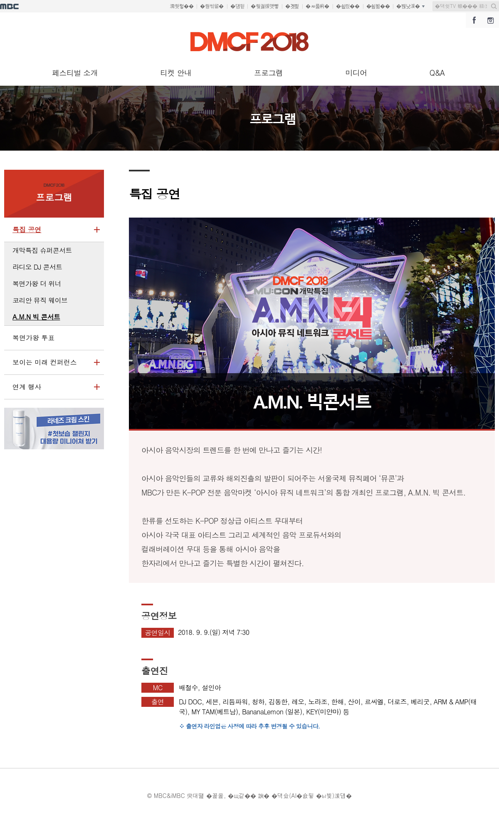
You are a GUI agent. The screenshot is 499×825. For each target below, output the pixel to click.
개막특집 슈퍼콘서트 (42, 250)
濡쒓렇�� (182, 6)
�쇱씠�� (348, 6)
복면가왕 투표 (33, 337)
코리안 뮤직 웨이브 (39, 300)
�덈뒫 (237, 6)
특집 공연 (52, 233)
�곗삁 (292, 6)
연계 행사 (52, 390)
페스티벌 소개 (75, 72)
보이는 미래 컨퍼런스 (52, 366)
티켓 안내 (175, 72)
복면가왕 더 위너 (36, 283)
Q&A (437, 72)
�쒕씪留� (212, 6)
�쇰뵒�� (378, 6)
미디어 (356, 72)
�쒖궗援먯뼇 (265, 6)
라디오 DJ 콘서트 (37, 267)
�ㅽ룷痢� (317, 6)
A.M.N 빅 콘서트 (36, 317)
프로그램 (268, 72)
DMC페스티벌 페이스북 (474, 20)
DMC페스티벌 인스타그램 (491, 20)
